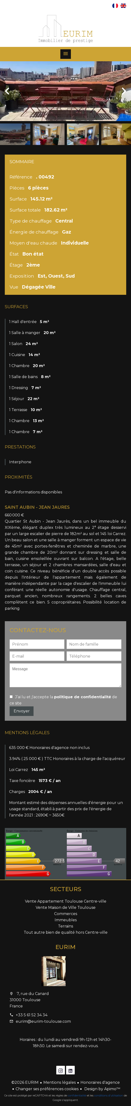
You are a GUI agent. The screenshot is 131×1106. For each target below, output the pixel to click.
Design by (101, 1089)
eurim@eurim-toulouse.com (43, 1021)
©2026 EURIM (25, 1082)
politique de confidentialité (82, 697)
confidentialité (77, 1095)
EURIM (65, 947)
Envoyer (22, 711)
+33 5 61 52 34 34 (31, 1015)
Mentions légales (59, 1082)
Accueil (66, 29)
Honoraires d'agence (100, 1082)
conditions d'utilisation (108, 1095)
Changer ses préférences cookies (47, 1089)
